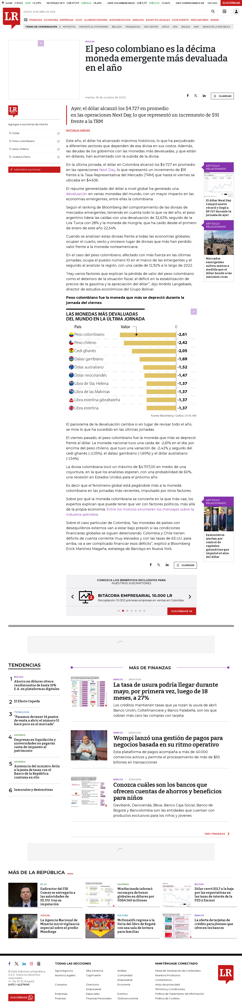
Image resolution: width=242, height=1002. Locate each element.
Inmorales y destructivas (33, 790)
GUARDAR (222, 96)
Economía (123, 984)
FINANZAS (35, 19)
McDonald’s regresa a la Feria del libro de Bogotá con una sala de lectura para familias (136, 926)
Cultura (122, 915)
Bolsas (185, 27)
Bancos (199, 915)
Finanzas (60, 998)
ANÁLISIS (138, 19)
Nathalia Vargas (78, 130)
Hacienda (19, 735)
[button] (71, 597)
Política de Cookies (167, 998)
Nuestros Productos (167, 975)
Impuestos (69, 27)
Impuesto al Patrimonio (93, 27)
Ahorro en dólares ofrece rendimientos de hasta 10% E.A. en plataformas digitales (36, 685)
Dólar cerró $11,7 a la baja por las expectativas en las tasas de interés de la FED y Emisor (214, 894)
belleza (117, 27)
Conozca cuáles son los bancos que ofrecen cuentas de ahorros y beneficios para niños (167, 791)
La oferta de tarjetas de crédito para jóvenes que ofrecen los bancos (214, 924)
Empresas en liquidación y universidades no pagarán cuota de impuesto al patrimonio (35, 745)
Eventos (122, 993)
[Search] (213, 11)
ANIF (196, 27)
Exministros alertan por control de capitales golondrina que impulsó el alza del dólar (217, 546)
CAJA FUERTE (180, 19)
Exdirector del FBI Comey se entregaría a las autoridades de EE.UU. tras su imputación (57, 896)
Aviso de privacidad (167, 984)
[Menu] (26, 19)
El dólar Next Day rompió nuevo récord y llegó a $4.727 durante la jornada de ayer (218, 208)
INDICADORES (199, 19)
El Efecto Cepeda (27, 701)
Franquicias (133, 27)
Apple (165, 27)
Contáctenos (163, 979)
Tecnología (21, 712)
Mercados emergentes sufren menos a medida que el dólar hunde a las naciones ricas (219, 268)
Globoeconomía (127, 998)
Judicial (45, 915)
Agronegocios (64, 970)
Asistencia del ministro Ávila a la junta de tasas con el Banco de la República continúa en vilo (37, 771)
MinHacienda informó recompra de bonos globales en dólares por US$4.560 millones (135, 894)
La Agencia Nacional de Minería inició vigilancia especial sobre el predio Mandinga (59, 926)
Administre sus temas (25, 169)
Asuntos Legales (65, 975)
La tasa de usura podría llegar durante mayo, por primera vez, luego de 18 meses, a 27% (165, 691)
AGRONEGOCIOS (120, 19)
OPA (175, 27)
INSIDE (214, 19)
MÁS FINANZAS (215, 833)
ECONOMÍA (51, 19)
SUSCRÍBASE (231, 3)
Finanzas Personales (98, 998)
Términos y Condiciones (170, 989)
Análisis (121, 970)
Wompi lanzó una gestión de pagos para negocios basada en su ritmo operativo (168, 741)
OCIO (78, 19)
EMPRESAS (66, 19)
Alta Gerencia (94, 970)
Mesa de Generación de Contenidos (178, 970)
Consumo (61, 984)
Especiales (92, 993)
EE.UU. (43, 884)
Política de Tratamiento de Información (179, 993)
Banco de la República (216, 27)
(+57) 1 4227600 (18, 984)
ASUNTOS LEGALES (158, 19)
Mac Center (151, 27)
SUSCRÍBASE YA (181, 611)
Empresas (61, 993)
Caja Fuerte (93, 975)
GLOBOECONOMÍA (95, 19)
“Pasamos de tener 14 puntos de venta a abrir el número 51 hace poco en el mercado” (36, 720)
